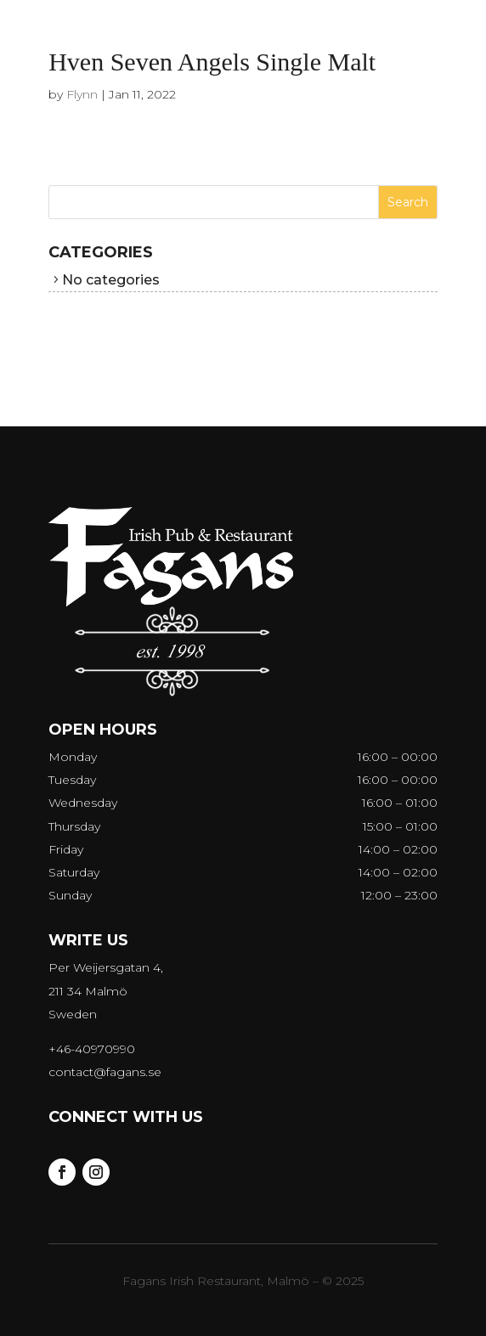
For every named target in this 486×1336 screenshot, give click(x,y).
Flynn (82, 94)
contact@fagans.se (104, 1072)
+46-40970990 (91, 1049)
